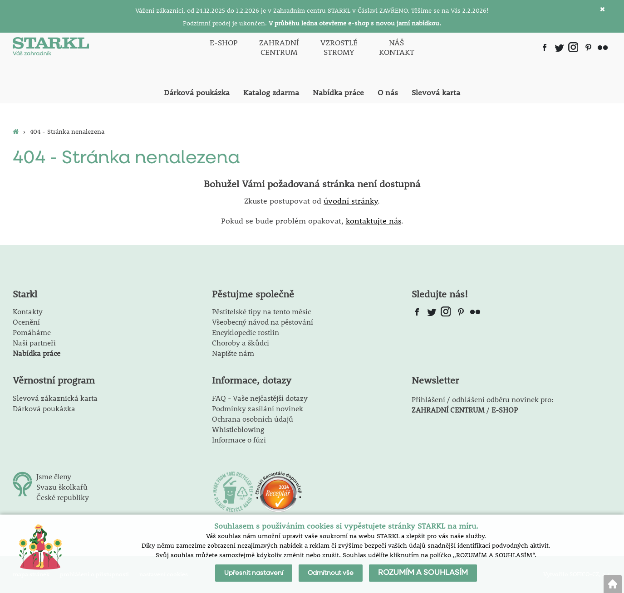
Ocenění (26, 321)
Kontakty (28, 311)
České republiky (62, 497)
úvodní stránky (351, 201)
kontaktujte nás (373, 221)
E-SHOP (504, 409)
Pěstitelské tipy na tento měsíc (261, 311)
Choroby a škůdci (240, 342)
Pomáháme (32, 332)
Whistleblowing (238, 429)
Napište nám (233, 353)
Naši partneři (34, 342)
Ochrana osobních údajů (252, 418)
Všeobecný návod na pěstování (262, 321)
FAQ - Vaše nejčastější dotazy (260, 398)
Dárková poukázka (44, 408)
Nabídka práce (36, 353)
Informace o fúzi (239, 439)
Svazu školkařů (62, 486)
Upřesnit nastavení (253, 573)
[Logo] (51, 47)
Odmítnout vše (331, 573)
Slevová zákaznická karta (55, 398)
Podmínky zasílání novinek (257, 408)
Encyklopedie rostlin (245, 332)
